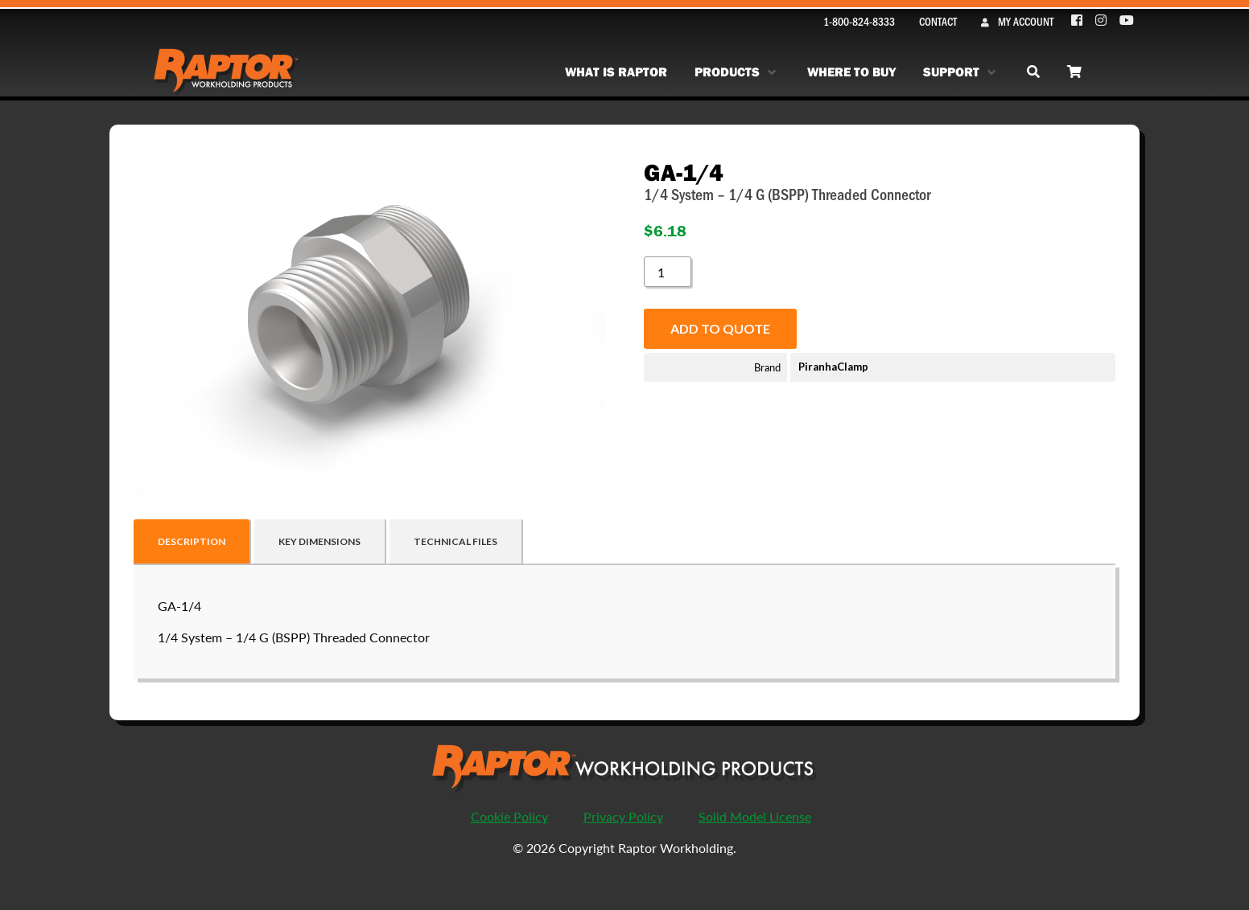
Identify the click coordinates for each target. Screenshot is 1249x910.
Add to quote (720, 328)
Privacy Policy (623, 816)
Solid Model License (755, 816)
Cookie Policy (509, 816)
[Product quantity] (667, 271)
